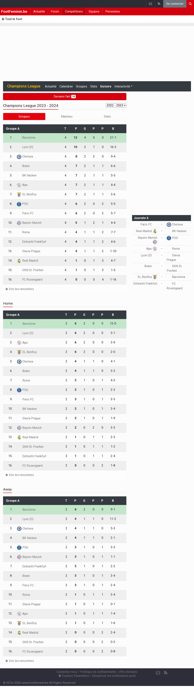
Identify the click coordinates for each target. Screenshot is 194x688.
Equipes (94, 11)
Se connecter (175, 3)
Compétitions (74, 11)
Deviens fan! (65, 96)
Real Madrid (27, 260)
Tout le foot (12, 19)
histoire (105, 86)
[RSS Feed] (165, 673)
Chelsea (25, 156)
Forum (55, 11)
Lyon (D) (25, 147)
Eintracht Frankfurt (31, 241)
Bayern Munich (29, 223)
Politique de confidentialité (98, 672)
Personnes (112, 11)
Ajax (22, 185)
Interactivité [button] (122, 86)
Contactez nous (67, 672)
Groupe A (13, 128)
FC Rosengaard (29, 279)
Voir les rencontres (19, 289)
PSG (22, 204)
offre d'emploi (128, 672)
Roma (23, 232)
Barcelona (26, 137)
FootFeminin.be (14, 11)
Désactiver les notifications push (114, 676)
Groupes (81, 86)
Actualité (39, 11)
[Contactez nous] (158, 673)
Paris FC (25, 213)
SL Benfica (26, 194)
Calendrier (66, 86)
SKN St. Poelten (30, 270)
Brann (23, 166)
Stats (93, 86)
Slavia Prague (28, 251)
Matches (67, 116)
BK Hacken (27, 175)
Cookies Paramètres (74, 676)
